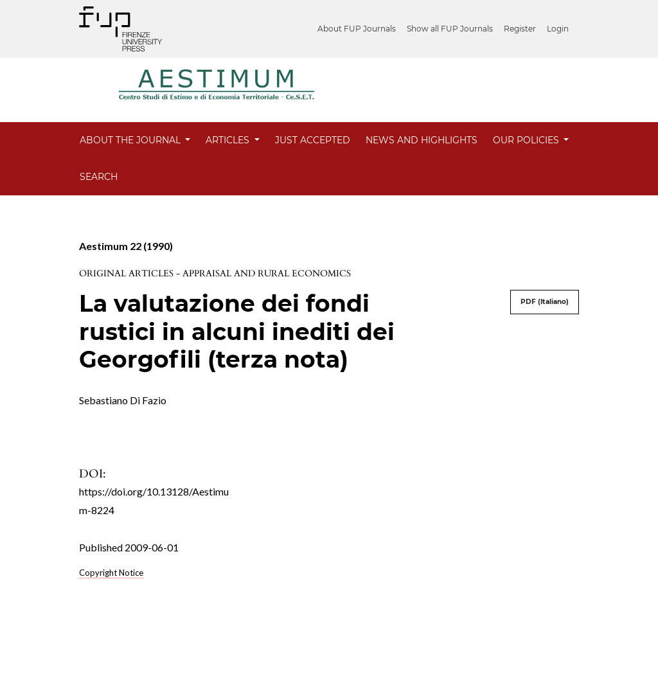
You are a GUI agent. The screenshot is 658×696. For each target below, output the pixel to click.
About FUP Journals (356, 28)
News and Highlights (421, 140)
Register (520, 28)
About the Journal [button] (131, 140)
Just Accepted (312, 140)
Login (558, 28)
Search (99, 177)
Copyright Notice (111, 572)
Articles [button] (229, 140)
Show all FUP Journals (450, 28)
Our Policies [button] (527, 140)
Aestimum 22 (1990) (126, 246)
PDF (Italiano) (544, 302)
